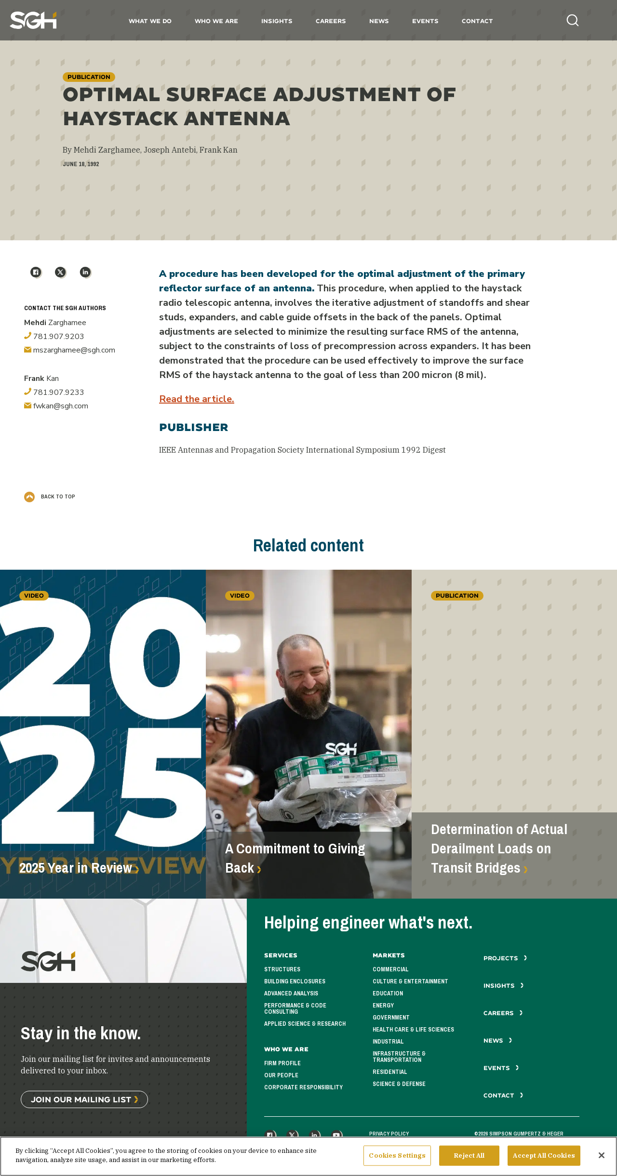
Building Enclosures (294, 981)
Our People (281, 1075)
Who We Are (216, 21)
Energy (383, 1005)
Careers (331, 21)
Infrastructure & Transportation (399, 1056)
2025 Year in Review (75, 868)
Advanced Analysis (291, 993)
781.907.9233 (54, 392)
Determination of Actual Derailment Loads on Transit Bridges (499, 848)
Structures (282, 969)
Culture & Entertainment (410, 981)
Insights (277, 21)
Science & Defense (399, 1084)
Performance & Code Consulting (295, 1008)
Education (388, 993)
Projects (505, 958)
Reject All (469, 1159)
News (379, 21)
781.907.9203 (54, 336)
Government (391, 1017)
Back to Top (49, 496)
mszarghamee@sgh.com (69, 350)
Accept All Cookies (544, 1159)
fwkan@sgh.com (56, 406)
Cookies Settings (397, 1159)
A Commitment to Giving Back (295, 858)
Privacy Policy (389, 1133)
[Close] (601, 1159)
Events (425, 21)
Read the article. (196, 398)
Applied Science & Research (305, 1024)
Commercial (391, 969)
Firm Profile (282, 1063)
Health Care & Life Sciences (413, 1029)
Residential (390, 1072)
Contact (477, 21)
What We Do (150, 21)
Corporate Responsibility (303, 1087)
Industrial (388, 1041)
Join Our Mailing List (81, 1099)
